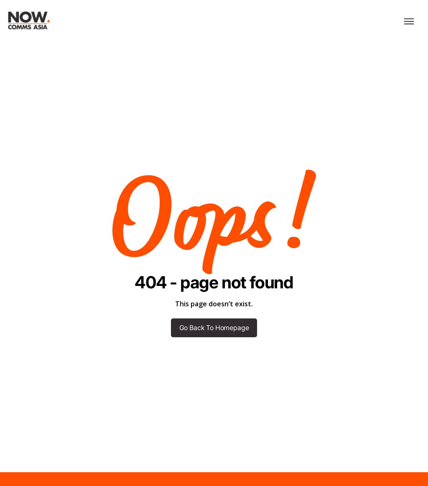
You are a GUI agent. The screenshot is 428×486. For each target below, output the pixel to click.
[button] (409, 21)
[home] (25, 20)
